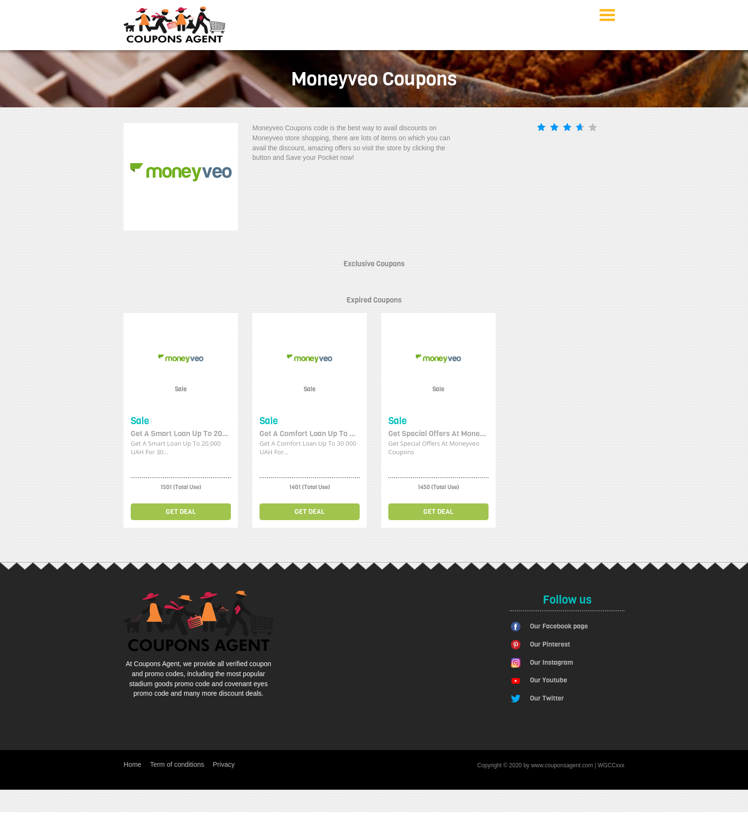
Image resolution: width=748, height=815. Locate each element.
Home (132, 764)
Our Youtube (548, 680)
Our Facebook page (559, 626)
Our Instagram (551, 662)
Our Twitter (547, 698)
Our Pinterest (550, 644)
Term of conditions (177, 764)
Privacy (224, 764)
